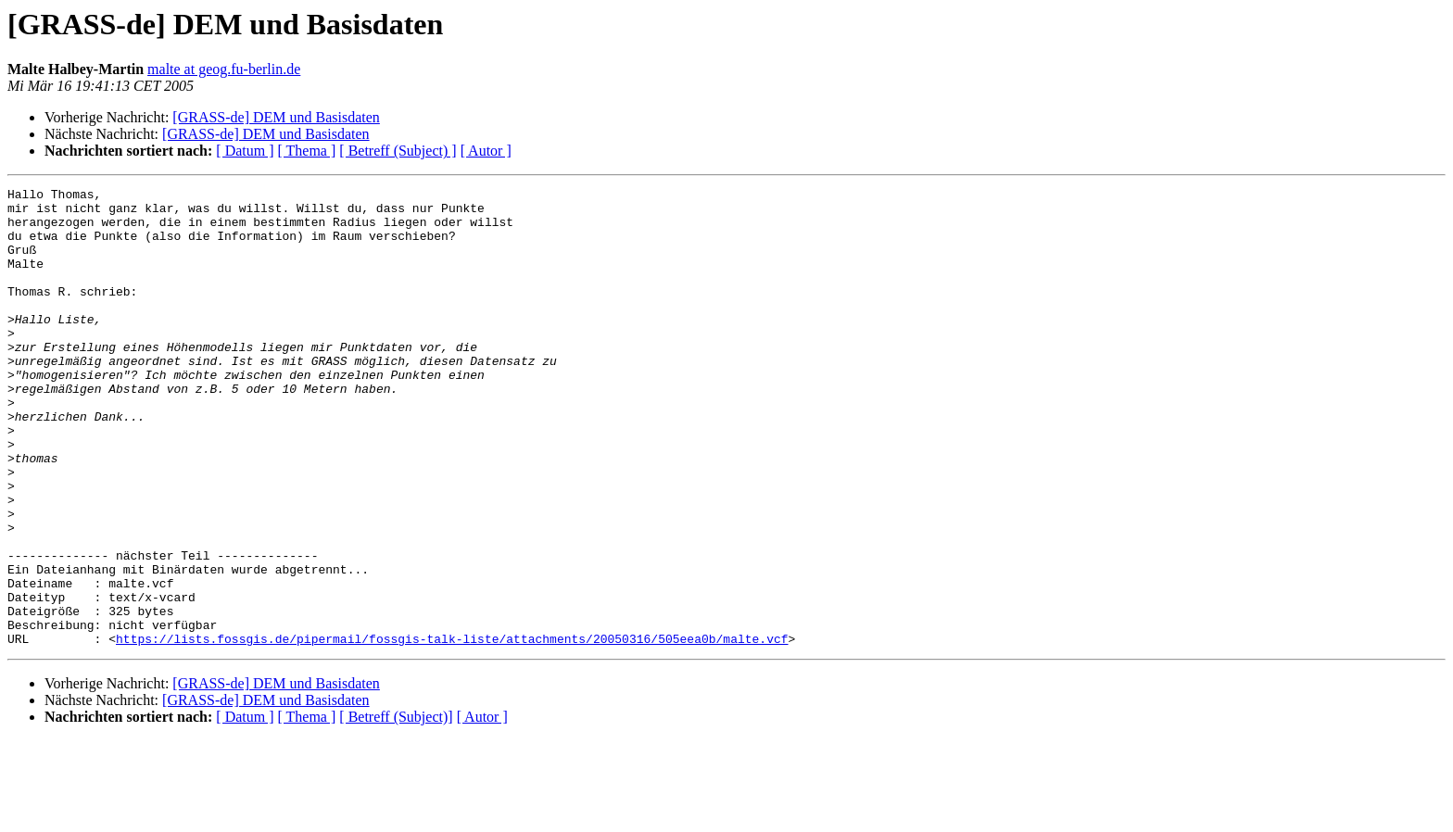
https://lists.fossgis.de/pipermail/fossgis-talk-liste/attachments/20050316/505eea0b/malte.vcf (452, 730)
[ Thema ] (307, 150)
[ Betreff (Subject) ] (397, 150)
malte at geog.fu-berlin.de (223, 69)
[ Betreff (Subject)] (395, 808)
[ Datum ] (244, 150)
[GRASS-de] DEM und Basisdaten (276, 117)
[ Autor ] (486, 150)
